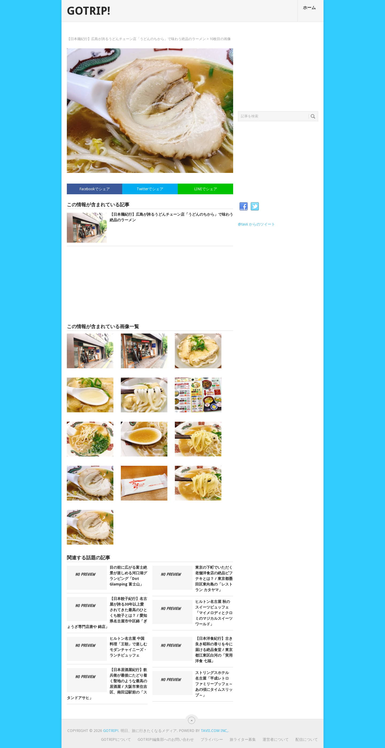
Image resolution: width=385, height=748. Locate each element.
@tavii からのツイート (256, 224)
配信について (306, 739)
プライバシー (212, 739)
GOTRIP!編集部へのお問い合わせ (166, 739)
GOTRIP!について (116, 739)
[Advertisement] (150, 284)
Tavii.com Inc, (214, 730)
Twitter (255, 206)
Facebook (243, 206)
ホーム (309, 7)
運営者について (276, 739)
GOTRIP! (88, 11)
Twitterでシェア (150, 189)
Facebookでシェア (94, 189)
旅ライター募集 (243, 739)
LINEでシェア (205, 189)
